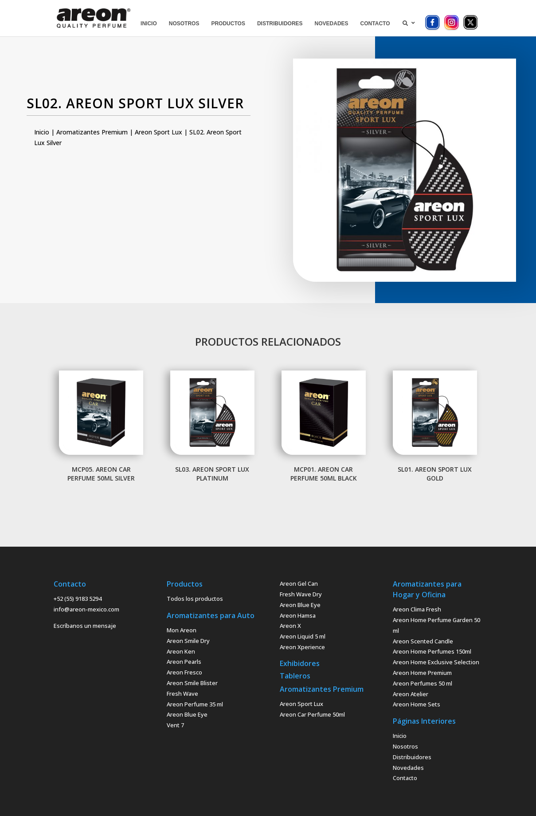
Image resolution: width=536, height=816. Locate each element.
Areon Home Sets (416, 704)
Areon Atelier (410, 694)
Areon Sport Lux (158, 132)
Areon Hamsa (298, 615)
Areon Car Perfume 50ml (312, 714)
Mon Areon (181, 630)
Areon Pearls (184, 662)
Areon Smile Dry (188, 641)
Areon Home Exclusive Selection (436, 662)
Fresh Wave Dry (301, 594)
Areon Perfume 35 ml (195, 704)
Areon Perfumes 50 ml (422, 683)
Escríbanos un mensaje (85, 626)
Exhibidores (300, 663)
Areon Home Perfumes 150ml (432, 651)
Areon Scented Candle (423, 641)
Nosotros (405, 746)
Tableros (295, 676)
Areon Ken (181, 651)
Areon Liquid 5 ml (302, 636)
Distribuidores (412, 757)
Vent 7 (175, 725)
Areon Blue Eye (187, 714)
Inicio (41, 132)
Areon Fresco (184, 672)
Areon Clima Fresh (417, 609)
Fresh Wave (182, 694)
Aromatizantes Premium (92, 132)
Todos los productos (195, 599)
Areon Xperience (302, 647)
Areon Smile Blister (192, 683)
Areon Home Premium (422, 673)
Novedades (408, 768)
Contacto (405, 778)
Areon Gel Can (299, 583)
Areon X (290, 626)
